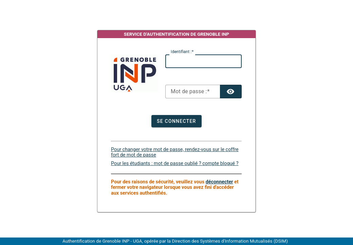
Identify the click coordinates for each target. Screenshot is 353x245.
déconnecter (219, 182)
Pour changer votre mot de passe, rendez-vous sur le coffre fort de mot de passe (175, 152)
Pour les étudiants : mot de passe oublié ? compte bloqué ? (175, 163)
